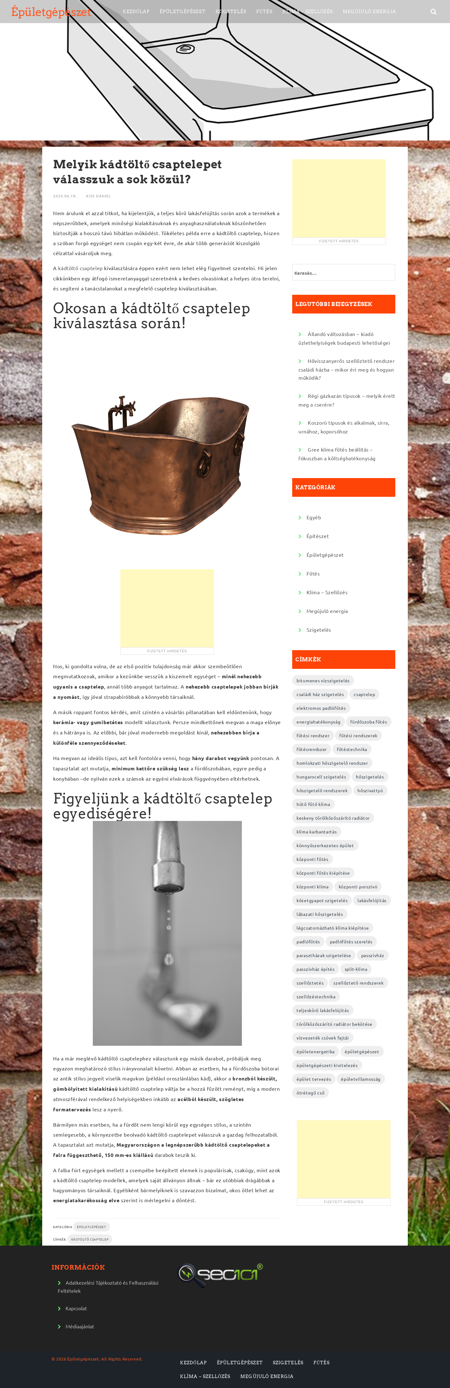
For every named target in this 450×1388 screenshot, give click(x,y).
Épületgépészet (51, 12)
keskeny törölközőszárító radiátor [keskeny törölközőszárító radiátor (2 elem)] (333, 818)
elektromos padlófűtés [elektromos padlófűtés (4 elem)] (321, 708)
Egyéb (314, 517)
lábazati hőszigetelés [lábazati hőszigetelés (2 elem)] (320, 914)
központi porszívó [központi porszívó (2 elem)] (358, 886)
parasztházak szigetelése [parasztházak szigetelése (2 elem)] (324, 955)
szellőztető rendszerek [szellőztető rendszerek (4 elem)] (358, 982)
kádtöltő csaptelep (80, 268)
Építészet (318, 536)
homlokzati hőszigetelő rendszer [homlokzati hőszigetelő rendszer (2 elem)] (332, 763)
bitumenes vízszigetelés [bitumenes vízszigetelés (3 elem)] (323, 680)
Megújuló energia (369, 11)
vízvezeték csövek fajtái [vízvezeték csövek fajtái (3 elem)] (323, 1037)
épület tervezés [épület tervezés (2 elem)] (314, 1079)
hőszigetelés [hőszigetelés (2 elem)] (370, 776)
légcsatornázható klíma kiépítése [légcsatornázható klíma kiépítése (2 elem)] (333, 928)
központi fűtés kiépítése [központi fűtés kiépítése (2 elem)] (323, 873)
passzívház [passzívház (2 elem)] (372, 955)
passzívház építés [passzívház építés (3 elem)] (316, 969)
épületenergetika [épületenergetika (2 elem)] (316, 1051)
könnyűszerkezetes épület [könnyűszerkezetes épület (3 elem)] (325, 845)
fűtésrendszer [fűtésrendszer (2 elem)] (312, 749)
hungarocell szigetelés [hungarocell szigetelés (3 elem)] (321, 776)
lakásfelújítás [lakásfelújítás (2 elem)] (372, 900)
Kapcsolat (76, 1308)
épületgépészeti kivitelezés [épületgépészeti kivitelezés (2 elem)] (327, 1065)
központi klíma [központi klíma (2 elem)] (313, 886)
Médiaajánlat (80, 1326)
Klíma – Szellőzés (307, 11)
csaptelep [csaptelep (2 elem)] (364, 694)
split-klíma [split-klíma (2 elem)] (356, 969)
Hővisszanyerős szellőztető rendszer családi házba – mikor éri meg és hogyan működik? (346, 369)
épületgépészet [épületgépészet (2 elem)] (362, 1051)
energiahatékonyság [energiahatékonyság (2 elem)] (319, 721)
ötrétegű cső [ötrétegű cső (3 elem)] (310, 1092)
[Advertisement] (167, 608)
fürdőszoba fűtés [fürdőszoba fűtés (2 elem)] (368, 721)
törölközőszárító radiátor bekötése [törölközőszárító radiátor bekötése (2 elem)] (334, 1024)
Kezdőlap (136, 11)
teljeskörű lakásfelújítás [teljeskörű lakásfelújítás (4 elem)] (323, 1010)
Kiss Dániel (98, 195)
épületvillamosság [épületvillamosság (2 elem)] (361, 1079)
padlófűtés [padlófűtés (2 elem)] (308, 941)
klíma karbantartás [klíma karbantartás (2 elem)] (317, 831)
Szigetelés (231, 11)
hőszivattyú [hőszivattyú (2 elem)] (370, 790)
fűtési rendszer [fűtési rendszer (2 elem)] (313, 735)
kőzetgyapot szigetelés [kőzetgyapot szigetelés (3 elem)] (322, 900)
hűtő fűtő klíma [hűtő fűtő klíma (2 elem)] (313, 804)
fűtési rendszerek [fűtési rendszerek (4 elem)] (358, 735)
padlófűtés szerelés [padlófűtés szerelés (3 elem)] (351, 941)
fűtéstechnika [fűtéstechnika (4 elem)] (352, 749)
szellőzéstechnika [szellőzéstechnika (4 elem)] (316, 996)
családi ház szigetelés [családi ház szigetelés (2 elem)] (320, 694)
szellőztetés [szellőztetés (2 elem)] (310, 982)
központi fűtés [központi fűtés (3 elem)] (312, 859)
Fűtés (264, 11)
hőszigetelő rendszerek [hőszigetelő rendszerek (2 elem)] (322, 790)
